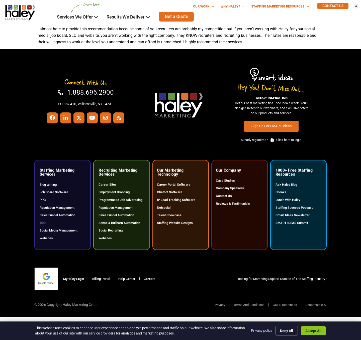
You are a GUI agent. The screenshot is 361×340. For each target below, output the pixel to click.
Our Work (203, 6)
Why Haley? (233, 6)
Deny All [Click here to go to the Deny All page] (286, 331)
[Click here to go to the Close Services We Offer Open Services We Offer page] (96, 17)
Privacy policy (261, 330)
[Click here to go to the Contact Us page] (332, 6)
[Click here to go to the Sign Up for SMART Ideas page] (271, 126)
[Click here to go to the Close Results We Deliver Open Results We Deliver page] (148, 17)
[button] (355, 6)
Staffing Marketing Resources (280, 6)
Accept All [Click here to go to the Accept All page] (313, 331)
